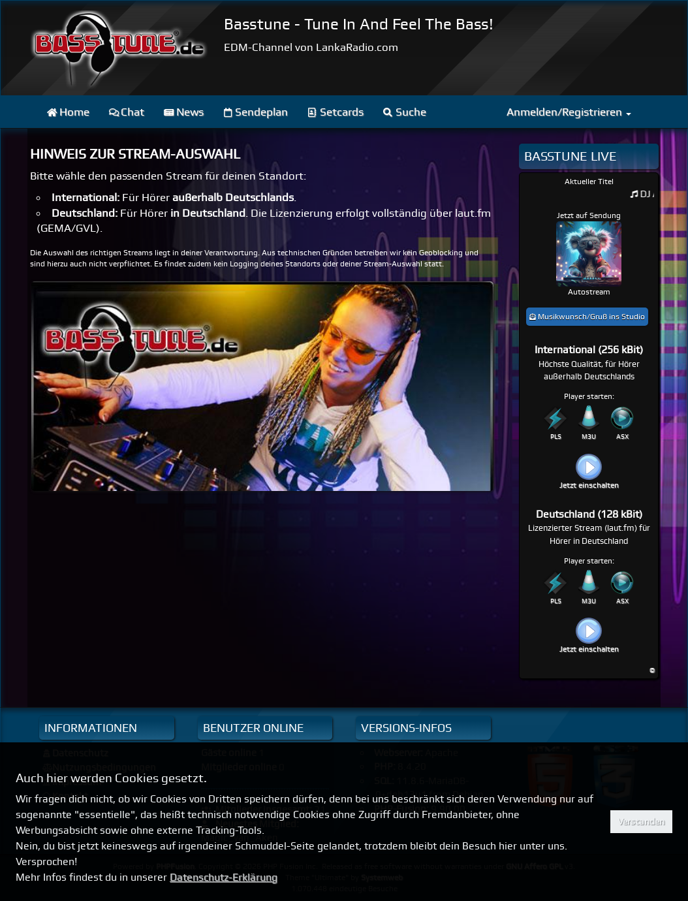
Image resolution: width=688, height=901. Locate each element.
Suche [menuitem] (404, 111)
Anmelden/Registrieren (569, 111)
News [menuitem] (184, 111)
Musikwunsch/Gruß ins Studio (587, 316)
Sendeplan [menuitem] (256, 111)
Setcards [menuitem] (335, 111)
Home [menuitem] (68, 111)
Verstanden (641, 821)
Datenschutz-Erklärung (223, 877)
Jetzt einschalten (589, 485)
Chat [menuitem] (127, 111)
